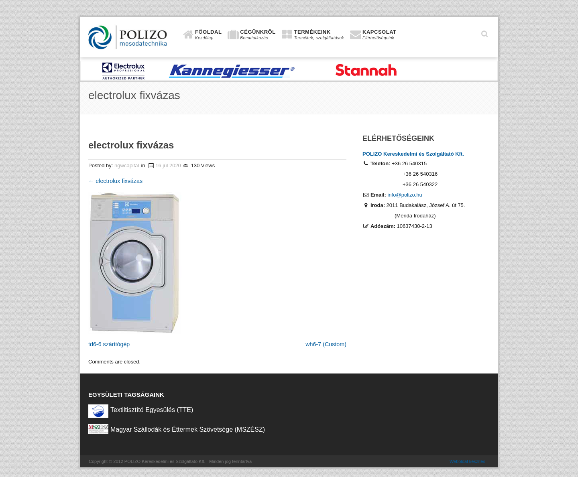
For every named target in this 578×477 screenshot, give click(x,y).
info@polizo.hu (405, 195)
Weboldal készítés (467, 461)
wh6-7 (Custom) (325, 344)
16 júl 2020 (168, 165)
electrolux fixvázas (115, 181)
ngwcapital (126, 165)
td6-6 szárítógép (109, 344)
